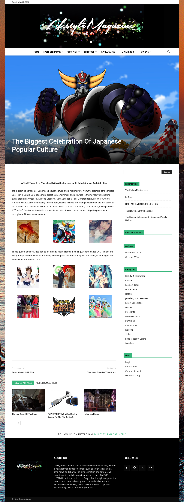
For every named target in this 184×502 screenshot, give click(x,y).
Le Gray (128, 197)
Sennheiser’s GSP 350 (23, 372)
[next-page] (19, 423)
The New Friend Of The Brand (101, 372)
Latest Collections (133, 302)
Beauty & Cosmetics (135, 275)
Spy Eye (146, 51)
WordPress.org (132, 375)
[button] (168, 52)
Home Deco (131, 289)
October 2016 (132, 257)
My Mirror (129, 51)
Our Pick (73, 51)
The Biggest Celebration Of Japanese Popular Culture (146, 218)
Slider (128, 334)
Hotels (128, 293)
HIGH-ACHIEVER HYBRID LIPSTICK (141, 204)
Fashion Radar (53, 51)
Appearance (109, 51)
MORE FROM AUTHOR (46, 383)
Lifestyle (90, 51)
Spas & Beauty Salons (135, 338)
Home (36, 51)
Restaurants (131, 325)
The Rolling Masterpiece (136, 190)
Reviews (129, 329)
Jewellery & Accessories (136, 298)
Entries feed (131, 366)
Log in (128, 362)
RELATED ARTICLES (23, 383)
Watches (129, 343)
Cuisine (129, 280)
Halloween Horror (91, 414)
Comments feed (133, 371)
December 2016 (133, 252)
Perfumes (130, 320)
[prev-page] (14, 423)
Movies (128, 307)
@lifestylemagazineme (110, 434)
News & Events (132, 316)
